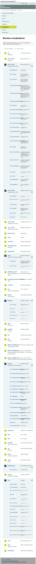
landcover (11, 430)
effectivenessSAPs (16, 93)
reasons (14, 213)
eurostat (10, 285)
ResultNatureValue (16, 407)
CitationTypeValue (16, 373)
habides (10, 329)
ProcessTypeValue (16, 403)
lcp (9, 448)
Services (4, 29)
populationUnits (16, 131)
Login (24, 3)
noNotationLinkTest (16, 506)
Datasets (4, 15)
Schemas (4, 24)
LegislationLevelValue (16, 389)
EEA (8, 1)
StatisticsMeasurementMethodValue (16, 418)
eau (13, 494)
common (10, 241)
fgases (10, 295)
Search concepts (20, 48)
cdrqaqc (14, 74)
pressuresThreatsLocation (16, 140)
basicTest (14, 484)
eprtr (9, 255)
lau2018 (10, 442)
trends (13, 176)
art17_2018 (11, 227)
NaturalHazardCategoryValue (16, 399)
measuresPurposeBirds (16, 118)
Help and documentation (8, 13)
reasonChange (15, 152)
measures (14, 105)
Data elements (5, 21)
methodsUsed (15, 127)
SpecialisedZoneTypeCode (16, 412)
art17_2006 (11, 190)
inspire (10, 363)
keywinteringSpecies (16, 101)
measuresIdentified (16, 109)
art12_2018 (11, 64)
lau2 (9, 438)
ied (9, 339)
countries (14, 79)
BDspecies (14, 70)
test (9, 480)
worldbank (11, 550)
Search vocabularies (9, 48)
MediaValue (15, 396)
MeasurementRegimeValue (16, 392)
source (13, 312)
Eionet (8, 10)
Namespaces (5, 32)
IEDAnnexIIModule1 (14, 345)
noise (9, 460)
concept (14, 304)
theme (13, 422)
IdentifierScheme (16, 386)
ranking (14, 147)
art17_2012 (11, 222)
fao (9, 289)
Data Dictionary (13, 10)
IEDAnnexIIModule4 (14, 358)
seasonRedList (15, 166)
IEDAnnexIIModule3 (14, 350)
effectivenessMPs (16, 85)
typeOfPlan (15, 184)
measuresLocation (16, 113)
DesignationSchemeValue (16, 377)
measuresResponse (16, 123)
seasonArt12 (15, 160)
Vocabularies (5, 27)
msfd (9, 454)
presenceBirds (15, 136)
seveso (10, 474)
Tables (3, 18)
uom (9, 540)
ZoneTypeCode (15, 425)
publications (11, 465)
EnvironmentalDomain (16, 381)
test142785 (14, 512)
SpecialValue (15, 415)
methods (14, 208)
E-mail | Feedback (6, 559)
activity (14, 261)
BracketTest (15, 487)
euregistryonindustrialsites (14, 279)
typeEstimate (15, 179)
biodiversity (11, 233)
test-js (13, 509)
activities (14, 196)
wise (9, 545)
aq (8, 53)
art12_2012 (11, 58)
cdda (9, 237)
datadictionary (12, 245)
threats (14, 172)
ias (8, 335)
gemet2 (10, 300)
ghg (9, 323)
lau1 (9, 434)
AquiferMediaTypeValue (16, 369)
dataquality (11, 251)
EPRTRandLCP (12, 272)
